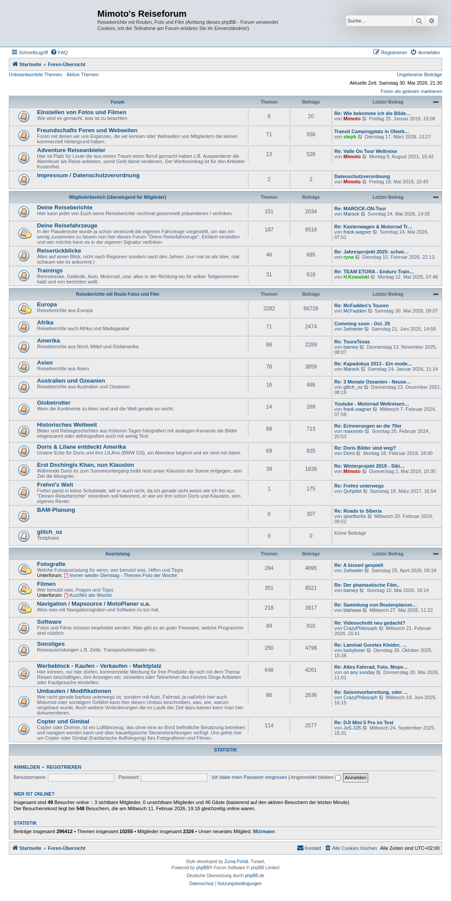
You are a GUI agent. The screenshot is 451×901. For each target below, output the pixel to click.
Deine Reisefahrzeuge (67, 225)
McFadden (355, 310)
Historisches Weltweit (67, 424)
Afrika (45, 322)
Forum (117, 102)
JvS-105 (352, 727)
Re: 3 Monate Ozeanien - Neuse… (372, 381)
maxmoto (353, 431)
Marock (351, 213)
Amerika (48, 340)
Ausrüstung (117, 553)
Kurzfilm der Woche (88, 595)
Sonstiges (51, 643)
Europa (47, 304)
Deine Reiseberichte (64, 207)
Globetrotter (53, 402)
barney (351, 347)
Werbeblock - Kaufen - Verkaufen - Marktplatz (99, 666)
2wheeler (353, 328)
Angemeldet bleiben (315, 777)
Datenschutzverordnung (362, 176)
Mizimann (264, 831)
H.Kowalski (357, 276)
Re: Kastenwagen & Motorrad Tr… (373, 226)
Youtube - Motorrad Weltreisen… (371, 403)
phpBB (202, 867)
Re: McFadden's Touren (361, 305)
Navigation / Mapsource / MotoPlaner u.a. (93, 603)
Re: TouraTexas (352, 341)
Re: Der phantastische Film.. (366, 585)
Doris (349, 453)
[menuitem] (59, 52)
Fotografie (51, 564)
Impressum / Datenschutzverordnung (88, 175)
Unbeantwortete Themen (35, 74)
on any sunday (359, 672)
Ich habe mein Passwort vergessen (249, 777)
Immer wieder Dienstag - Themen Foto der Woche (120, 575)
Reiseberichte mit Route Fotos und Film (117, 294)
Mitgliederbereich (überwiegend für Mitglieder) (117, 197)
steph (350, 136)
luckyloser (354, 650)
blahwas (352, 610)
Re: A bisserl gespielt (358, 565)
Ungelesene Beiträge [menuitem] (419, 74)
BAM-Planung (56, 509)
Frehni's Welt (55, 484)
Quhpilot (353, 491)
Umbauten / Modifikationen (74, 691)
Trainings (50, 270)
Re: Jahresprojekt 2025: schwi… (371, 251)
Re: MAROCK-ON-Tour (360, 208)
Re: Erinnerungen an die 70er (368, 425)
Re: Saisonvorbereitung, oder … (371, 692)
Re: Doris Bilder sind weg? (365, 447)
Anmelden (27, 767)
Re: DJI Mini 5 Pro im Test (363, 722)
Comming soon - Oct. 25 (362, 323)
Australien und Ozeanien (71, 380)
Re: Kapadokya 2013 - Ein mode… (373, 363)
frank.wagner (358, 232)
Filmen (46, 584)
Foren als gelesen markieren (411, 91)
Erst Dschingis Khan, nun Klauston (85, 465)
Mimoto (352, 118)
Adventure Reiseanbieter (71, 150)
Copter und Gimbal (63, 721)
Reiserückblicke (59, 250)
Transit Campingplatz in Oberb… (372, 131)
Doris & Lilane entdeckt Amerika (81, 446)
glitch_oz (353, 387)
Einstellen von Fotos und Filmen (81, 112)
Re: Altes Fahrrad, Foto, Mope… (371, 667)
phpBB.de (254, 875)
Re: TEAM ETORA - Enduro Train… (374, 271)
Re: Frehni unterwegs (359, 485)
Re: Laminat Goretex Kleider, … (370, 645)
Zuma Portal (236, 861)
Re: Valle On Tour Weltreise (365, 151)
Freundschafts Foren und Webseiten (87, 130)
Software (49, 621)
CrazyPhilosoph (360, 628)
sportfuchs (355, 516)
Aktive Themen (83, 74)
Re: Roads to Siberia (358, 511)
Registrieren (64, 767)
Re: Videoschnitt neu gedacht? (369, 622)
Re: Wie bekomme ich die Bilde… (372, 113)
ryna (349, 257)
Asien (45, 362)
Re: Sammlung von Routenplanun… (375, 604)
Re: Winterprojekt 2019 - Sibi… (369, 466)
